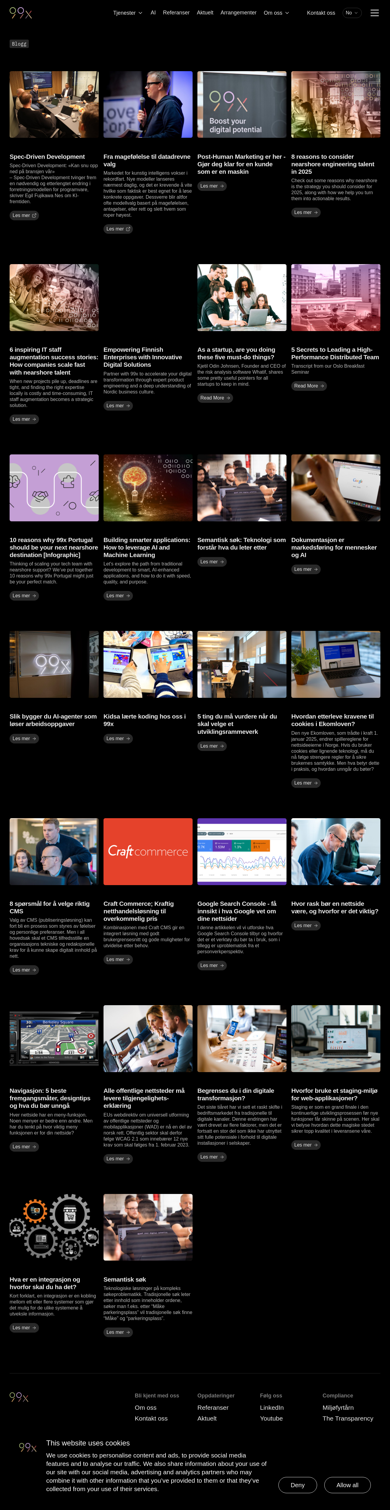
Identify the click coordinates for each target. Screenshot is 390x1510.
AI (153, 13)
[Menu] (374, 13)
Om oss (277, 13)
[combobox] (352, 13)
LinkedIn (272, 1407)
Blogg (19, 44)
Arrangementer (238, 13)
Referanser (176, 13)
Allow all (347, 1485)
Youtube (271, 1418)
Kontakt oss (321, 13)
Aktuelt (205, 13)
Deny (298, 1485)
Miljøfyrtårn (338, 1407)
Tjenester (128, 13)
